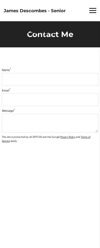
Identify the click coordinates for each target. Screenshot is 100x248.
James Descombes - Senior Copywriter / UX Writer (35, 21)
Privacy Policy (67, 137)
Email (6, 90)
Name (6, 70)
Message (8, 111)
